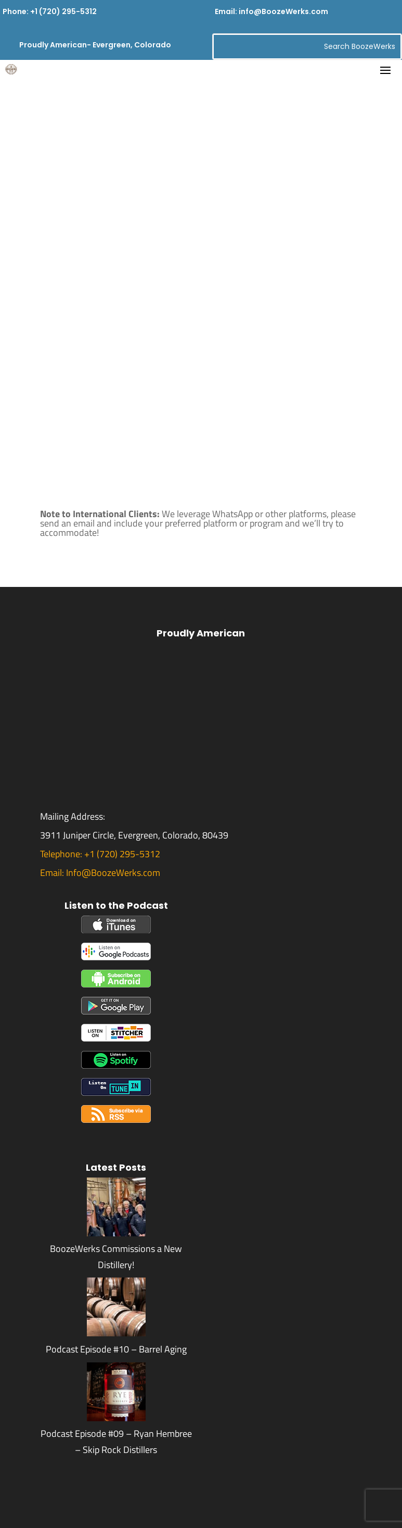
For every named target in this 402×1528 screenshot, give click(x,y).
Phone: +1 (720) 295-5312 (50, 11)
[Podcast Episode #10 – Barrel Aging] (116, 1333)
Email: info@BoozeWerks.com (271, 11)
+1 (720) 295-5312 (122, 854)
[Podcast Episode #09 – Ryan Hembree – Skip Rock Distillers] (116, 1418)
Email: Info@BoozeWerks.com (100, 873)
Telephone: (62, 854)
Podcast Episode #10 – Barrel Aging (116, 1349)
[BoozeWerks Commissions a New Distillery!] (116, 1233)
